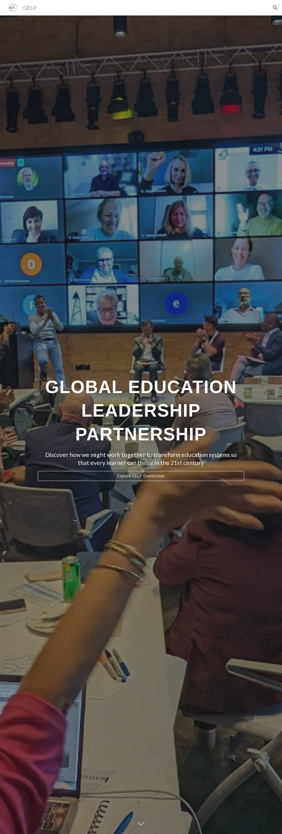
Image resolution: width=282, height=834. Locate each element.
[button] (275, 7)
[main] (141, 408)
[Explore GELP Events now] (141, 476)
